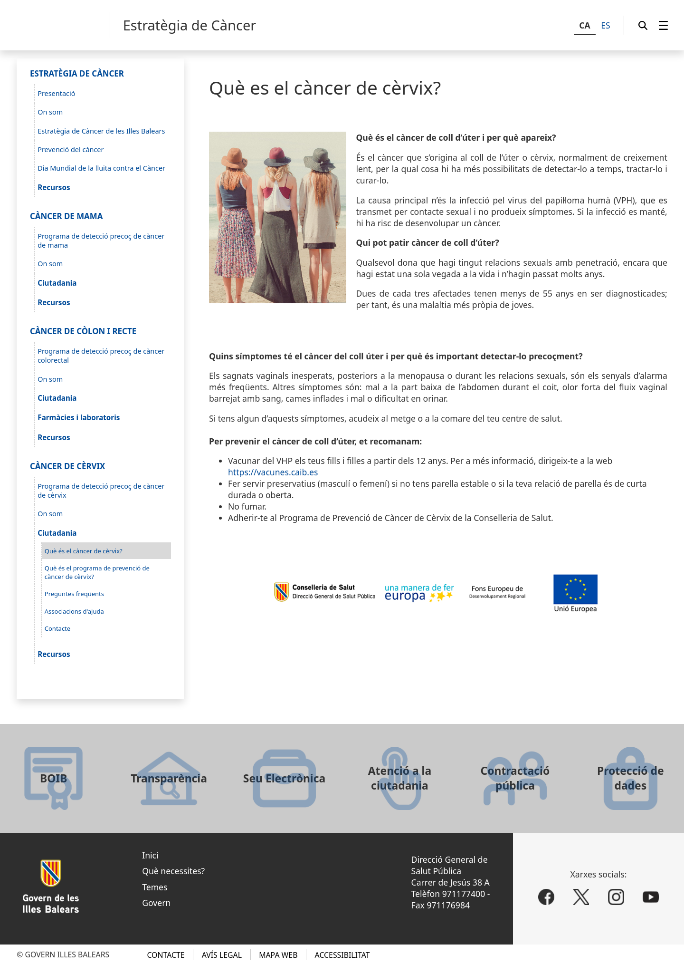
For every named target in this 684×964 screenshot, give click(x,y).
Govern (156, 902)
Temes (154, 887)
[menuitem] (663, 25)
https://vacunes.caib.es (273, 472)
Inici (150, 855)
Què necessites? (173, 871)
